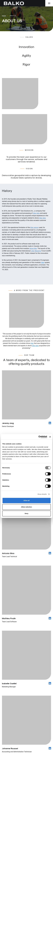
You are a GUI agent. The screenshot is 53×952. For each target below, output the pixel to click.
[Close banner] (50, 437)
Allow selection (26, 507)
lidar (42, 262)
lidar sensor (34, 227)
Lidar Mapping (36, 251)
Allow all (26, 500)
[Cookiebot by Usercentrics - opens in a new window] (38, 437)
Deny (26, 513)
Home (4, 15)
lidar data (36, 213)
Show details (42, 494)
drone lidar (33, 248)
